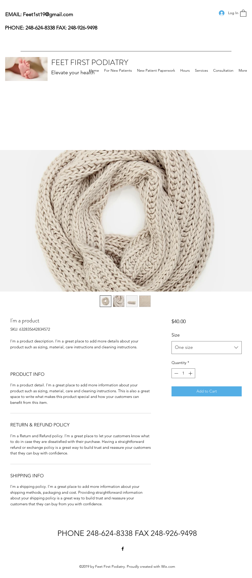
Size (176, 335)
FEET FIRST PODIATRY (89, 62)
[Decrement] (175, 373)
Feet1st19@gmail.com (48, 14)
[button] (243, 13)
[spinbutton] (183, 373)
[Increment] (190, 373)
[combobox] (207, 347)
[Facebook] (122, 548)
